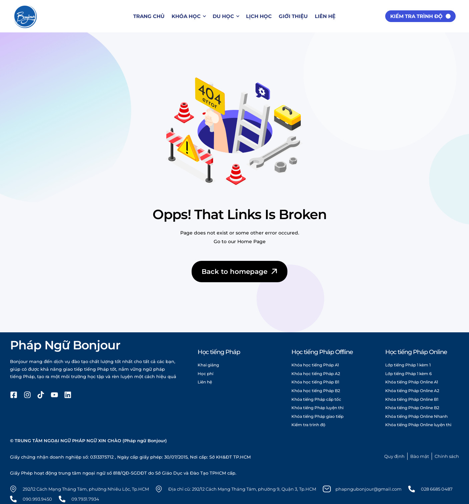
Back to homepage (240, 271)
